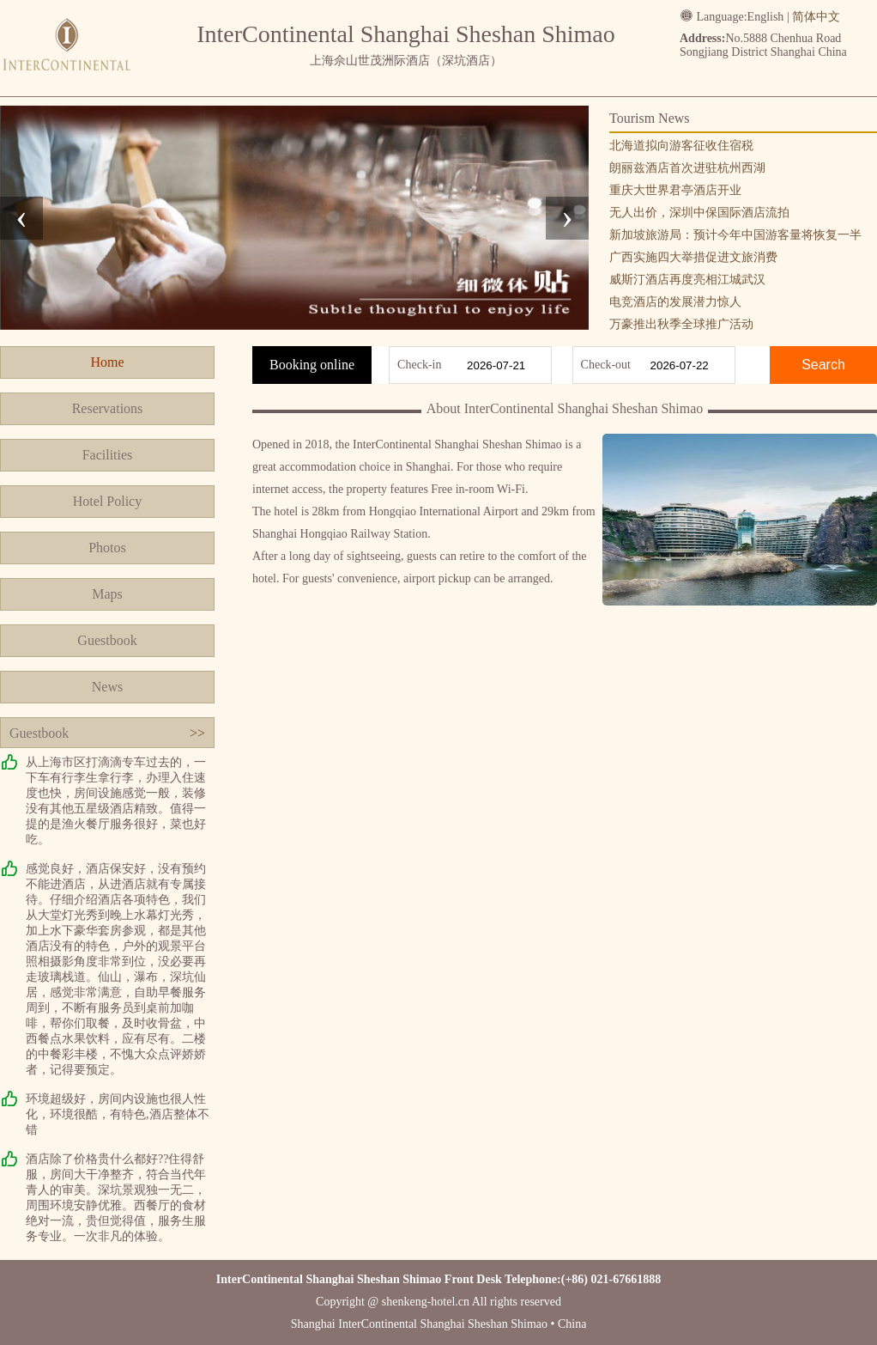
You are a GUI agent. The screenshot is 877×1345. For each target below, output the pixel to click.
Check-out (606, 364)
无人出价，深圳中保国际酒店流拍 (699, 212)
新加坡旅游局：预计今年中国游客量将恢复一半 (735, 234)
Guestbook (106, 640)
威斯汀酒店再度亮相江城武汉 (687, 279)
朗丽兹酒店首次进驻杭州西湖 (687, 167)
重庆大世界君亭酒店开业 (675, 190)
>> (197, 733)
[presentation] (21, 218)
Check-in (419, 364)
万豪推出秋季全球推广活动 (681, 324)
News (107, 686)
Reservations (107, 408)
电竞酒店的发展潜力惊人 (675, 301)
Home (107, 362)
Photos (107, 547)
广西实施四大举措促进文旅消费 (693, 257)
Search (823, 364)
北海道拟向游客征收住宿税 (681, 145)
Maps (107, 594)
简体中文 (816, 16)
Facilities (107, 454)
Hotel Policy (107, 501)
